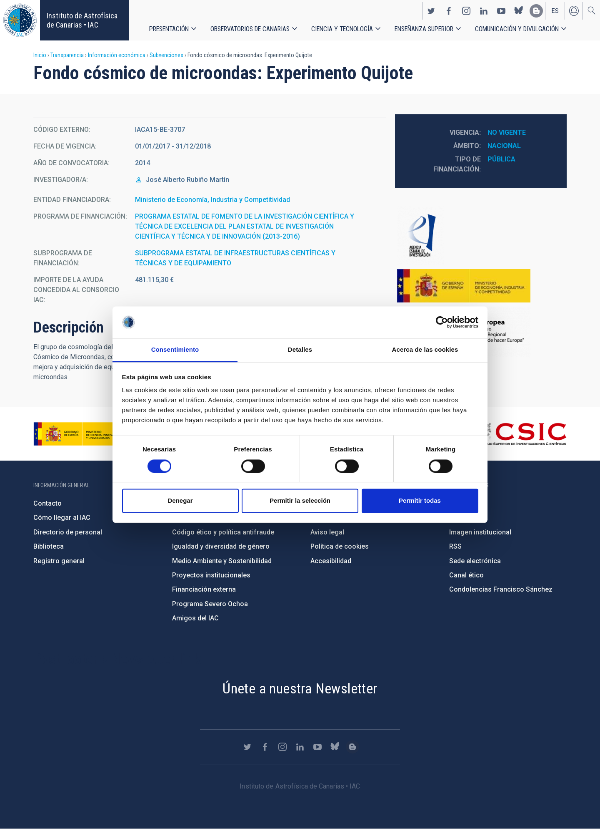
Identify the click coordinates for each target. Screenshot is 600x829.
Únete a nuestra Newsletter (299, 688)
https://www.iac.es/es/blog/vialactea (536, 11)
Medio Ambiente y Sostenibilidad (222, 561)
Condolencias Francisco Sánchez (500, 589)
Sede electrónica (475, 561)
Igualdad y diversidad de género (221, 546)
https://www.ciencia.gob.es (79, 434)
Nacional (504, 146)
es (555, 11)
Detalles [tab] (300, 349)
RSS (455, 546)
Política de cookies (339, 546)
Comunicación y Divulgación (517, 29)
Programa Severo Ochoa (210, 604)
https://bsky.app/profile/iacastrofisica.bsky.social (519, 11)
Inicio (39, 55)
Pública (501, 159)
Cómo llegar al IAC (61, 518)
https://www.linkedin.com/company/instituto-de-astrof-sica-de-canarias (483, 11)
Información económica (116, 55)
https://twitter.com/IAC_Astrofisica (431, 11)
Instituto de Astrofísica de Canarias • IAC (82, 20)
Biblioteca (48, 546)
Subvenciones (166, 55)
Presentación (169, 29)
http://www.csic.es (521, 434)
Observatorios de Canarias (250, 29)
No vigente (507, 132)
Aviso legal (327, 532)
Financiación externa (204, 589)
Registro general (59, 561)
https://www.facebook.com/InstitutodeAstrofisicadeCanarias (449, 11)
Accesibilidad (330, 561)
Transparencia (67, 55)
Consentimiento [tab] (175, 349)
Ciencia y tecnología (342, 29)
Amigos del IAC (195, 618)
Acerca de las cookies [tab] (425, 349)
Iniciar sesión (573, 11)
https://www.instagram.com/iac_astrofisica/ (466, 11)
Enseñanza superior (424, 29)
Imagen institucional (480, 532)
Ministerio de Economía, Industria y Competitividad (212, 200)
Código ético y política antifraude (223, 532)
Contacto (47, 503)
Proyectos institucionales (211, 575)
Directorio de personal (67, 532)
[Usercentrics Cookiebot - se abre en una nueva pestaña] (441, 322)
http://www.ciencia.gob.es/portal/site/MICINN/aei (481, 235)
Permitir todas (420, 500)
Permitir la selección (300, 500)
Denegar (180, 500)
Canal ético (466, 575)
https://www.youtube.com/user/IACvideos (501, 11)
